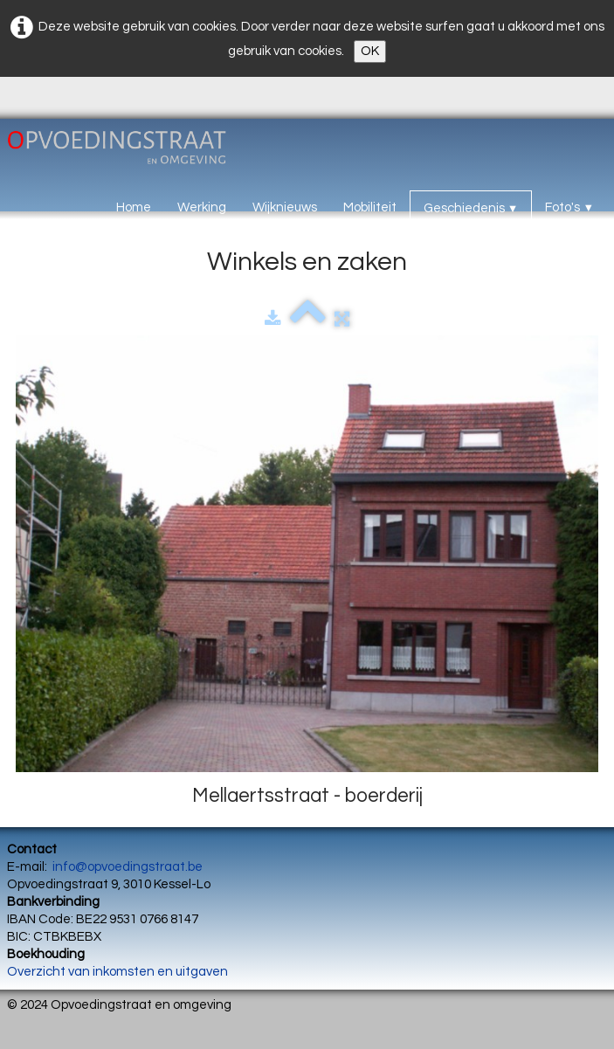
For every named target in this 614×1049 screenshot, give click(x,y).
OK (370, 51)
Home (133, 207)
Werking (201, 207)
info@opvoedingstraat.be (127, 866)
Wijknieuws (284, 207)
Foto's (569, 207)
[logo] (136, 151)
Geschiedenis (471, 208)
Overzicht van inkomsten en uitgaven (117, 971)
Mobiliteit (370, 207)
